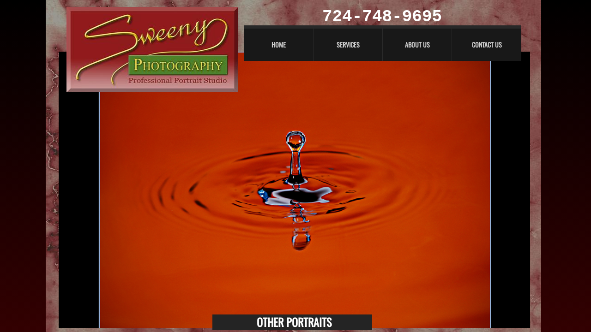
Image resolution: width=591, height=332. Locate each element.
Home (278, 44)
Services (348, 44)
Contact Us (487, 44)
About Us (417, 44)
